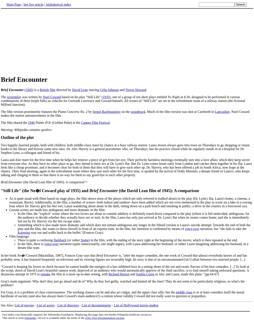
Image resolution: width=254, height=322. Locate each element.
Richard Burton (118, 274)
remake (46, 274)
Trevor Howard (135, 90)
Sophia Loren (145, 274)
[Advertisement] (36, 41)
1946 (31, 122)
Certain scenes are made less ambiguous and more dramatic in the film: (57, 210)
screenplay (14, 97)
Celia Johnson (109, 90)
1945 (28, 90)
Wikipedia (30, 317)
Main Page (14, 4)
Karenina (24, 232)
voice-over (192, 229)
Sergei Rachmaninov (106, 111)
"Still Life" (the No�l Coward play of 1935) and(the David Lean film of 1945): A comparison (100, 190)
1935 (106, 97)
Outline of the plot (17, 137)
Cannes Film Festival (95, 122)
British (44, 90)
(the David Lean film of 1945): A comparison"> (44, 182)
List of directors (68, 305)
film (52, 90)
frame (84, 240)
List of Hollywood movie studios (136, 305)
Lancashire (222, 111)
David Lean (80, 90)
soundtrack (138, 111)
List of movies (24, 305)
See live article (33, 4)
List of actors (46, 305)
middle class (184, 292)
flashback (59, 240)
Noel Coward (52, 97)
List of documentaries (96, 305)
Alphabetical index (58, 4)
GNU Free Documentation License (104, 317)
